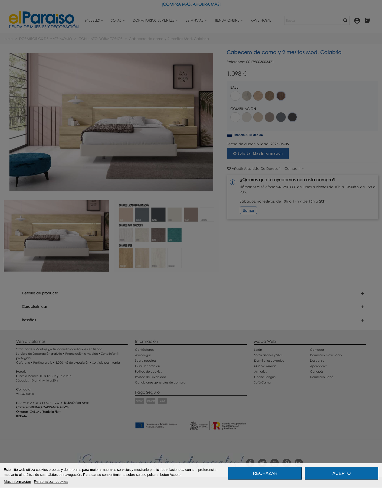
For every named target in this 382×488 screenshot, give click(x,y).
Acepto (341, 473)
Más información (17, 481)
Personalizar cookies (51, 481)
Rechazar (265, 473)
